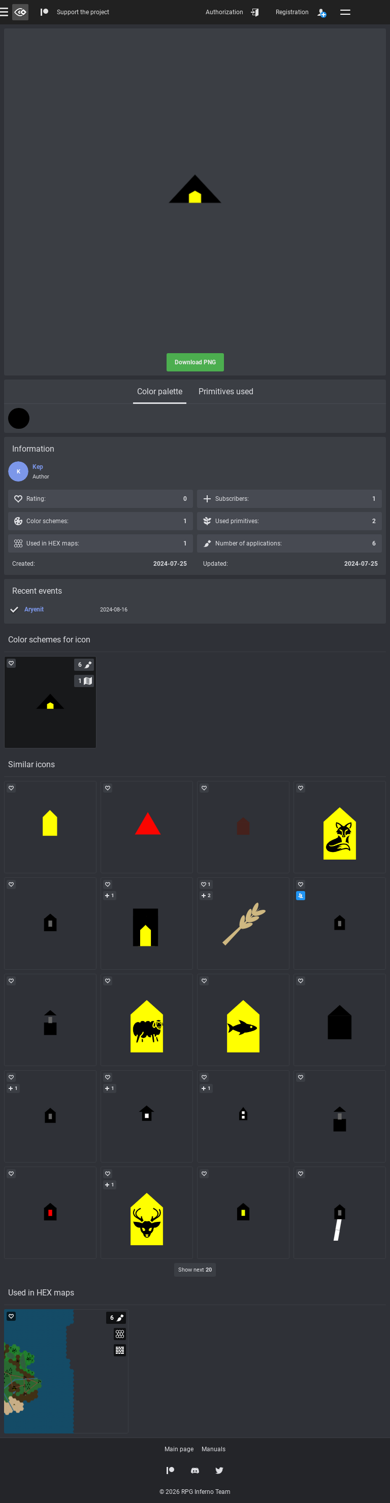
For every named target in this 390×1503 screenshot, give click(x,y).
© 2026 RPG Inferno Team (195, 1492)
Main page (179, 1449)
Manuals (213, 1449)
